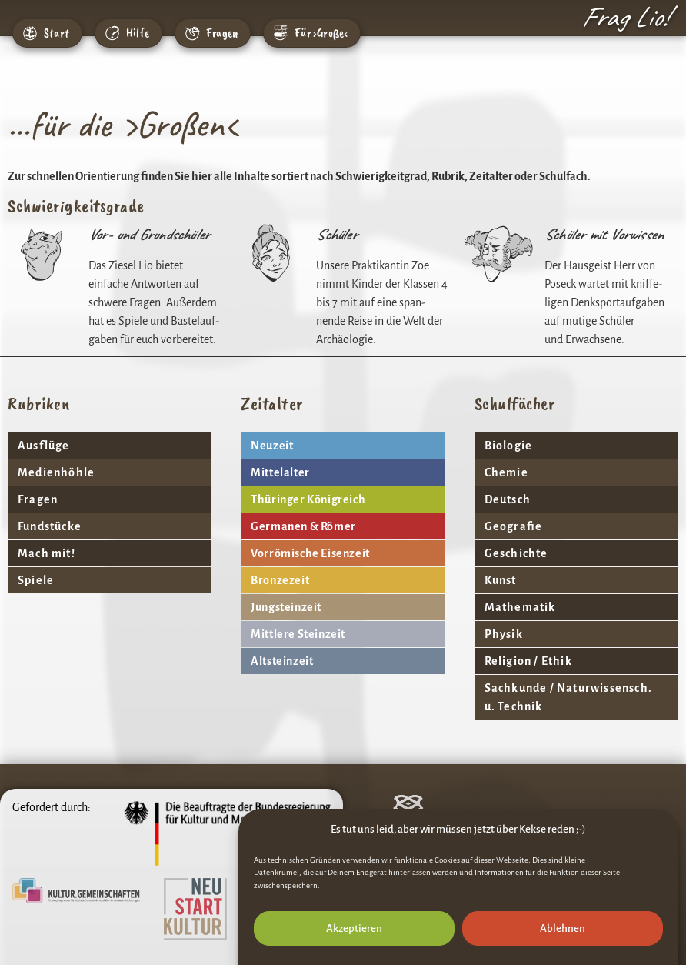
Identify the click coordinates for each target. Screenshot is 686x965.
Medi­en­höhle (56, 472)
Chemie (506, 472)
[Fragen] (192, 33)
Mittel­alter (280, 472)
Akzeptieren (354, 934)
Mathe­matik (520, 607)
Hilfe (137, 33)
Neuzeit (272, 445)
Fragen (222, 33)
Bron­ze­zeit (280, 580)
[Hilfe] (112, 33)
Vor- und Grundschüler (150, 234)
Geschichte (516, 553)
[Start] (30, 33)
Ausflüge (44, 445)
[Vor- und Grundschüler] (42, 254)
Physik (504, 634)
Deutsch (508, 499)
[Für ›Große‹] (280, 33)
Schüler (338, 234)
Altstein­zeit (282, 661)
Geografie (514, 526)
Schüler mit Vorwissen (605, 234)
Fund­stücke (50, 526)
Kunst (501, 580)
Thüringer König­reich (308, 499)
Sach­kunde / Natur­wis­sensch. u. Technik (568, 697)
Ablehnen (562, 934)
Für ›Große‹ (321, 33)
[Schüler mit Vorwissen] (498, 254)
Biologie (509, 445)
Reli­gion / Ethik (528, 661)
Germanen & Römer (303, 526)
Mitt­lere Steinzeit (298, 634)
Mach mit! (46, 553)
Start (56, 33)
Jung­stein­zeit (286, 607)
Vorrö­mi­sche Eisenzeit (310, 553)
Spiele (36, 580)
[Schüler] (270, 254)
